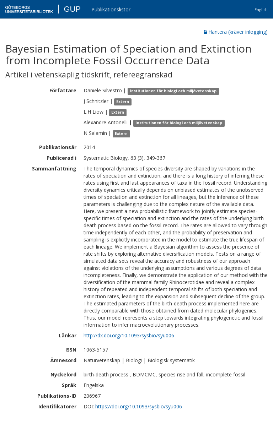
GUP (72, 9)
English (261, 9)
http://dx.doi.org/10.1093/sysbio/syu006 (129, 335)
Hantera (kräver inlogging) (236, 31)
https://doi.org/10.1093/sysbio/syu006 (138, 406)
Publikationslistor (110, 9)
